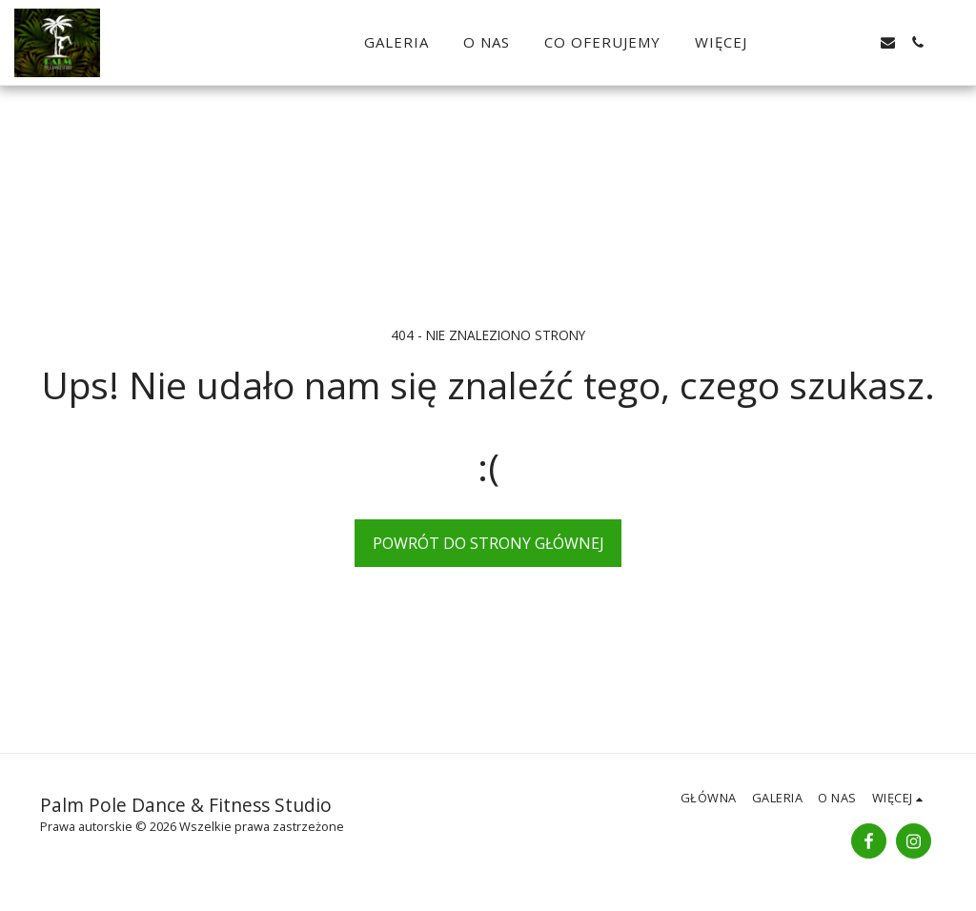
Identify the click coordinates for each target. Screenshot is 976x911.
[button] (829, 42)
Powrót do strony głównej (488, 543)
